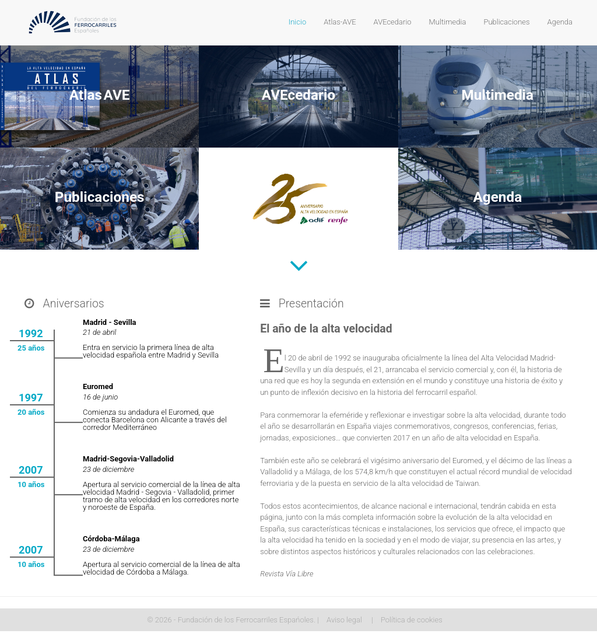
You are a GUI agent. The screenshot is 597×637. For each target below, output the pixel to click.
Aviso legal (344, 619)
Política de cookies (412, 619)
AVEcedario (393, 22)
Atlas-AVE (340, 22)
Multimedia (447, 22)
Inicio (297, 22)
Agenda (560, 22)
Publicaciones (506, 22)
